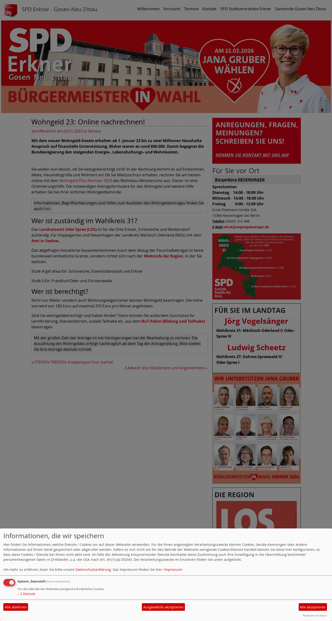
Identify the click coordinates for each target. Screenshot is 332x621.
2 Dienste (26, 593)
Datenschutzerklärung (93, 569)
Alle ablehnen (16, 607)
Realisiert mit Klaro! (315, 615)
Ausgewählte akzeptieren (163, 607)
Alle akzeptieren (313, 607)
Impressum (173, 569)
